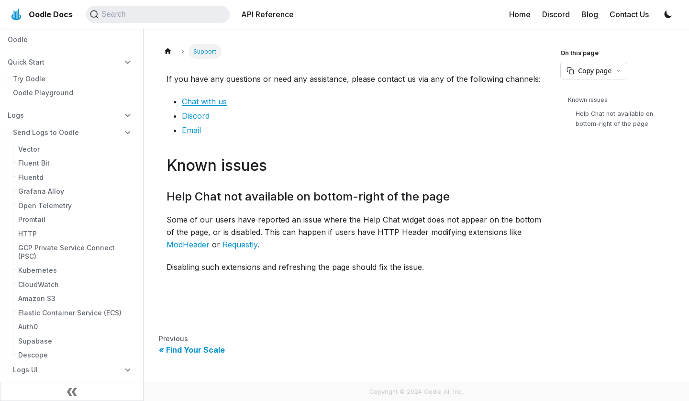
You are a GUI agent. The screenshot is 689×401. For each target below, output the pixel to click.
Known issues (588, 99)
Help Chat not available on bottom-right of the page (614, 118)
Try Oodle (29, 79)
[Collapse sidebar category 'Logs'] (127, 115)
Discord (556, 14)
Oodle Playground (43, 93)
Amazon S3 (37, 298)
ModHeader (188, 244)
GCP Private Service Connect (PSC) (66, 252)
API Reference (267, 14)
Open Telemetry (45, 205)
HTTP (27, 234)
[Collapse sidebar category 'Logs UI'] (127, 369)
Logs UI (25, 370)
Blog (589, 14)
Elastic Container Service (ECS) (70, 313)
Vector (29, 149)
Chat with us (204, 101)
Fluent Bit (34, 163)
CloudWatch (38, 284)
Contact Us (629, 14)
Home (520, 14)
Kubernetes (37, 270)
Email (191, 130)
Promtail (31, 219)
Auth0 (28, 327)
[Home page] (168, 51)
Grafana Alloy (41, 191)
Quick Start (26, 62)
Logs (16, 115)
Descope (33, 355)
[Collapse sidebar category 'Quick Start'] (127, 61)
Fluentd (31, 177)
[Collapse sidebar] (72, 391)
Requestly (239, 244)
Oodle (18, 39)
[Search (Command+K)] (158, 14)
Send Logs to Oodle (46, 132)
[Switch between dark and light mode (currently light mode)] (668, 14)
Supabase (35, 341)
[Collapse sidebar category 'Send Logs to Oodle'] (127, 132)
